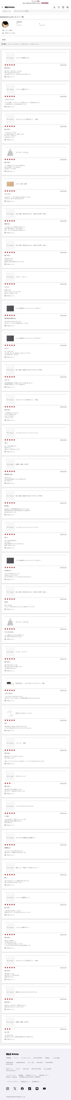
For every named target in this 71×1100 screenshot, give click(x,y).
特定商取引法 (35, 1081)
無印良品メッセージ (31, 1075)
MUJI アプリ (9, 1069)
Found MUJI (40, 1062)
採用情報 (20, 1075)
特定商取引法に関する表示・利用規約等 (30, 1077)
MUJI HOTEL (9, 1064)
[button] (54, 7)
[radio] (5, 65)
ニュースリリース (10, 1075)
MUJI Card (26, 1069)
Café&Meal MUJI (20, 1062)
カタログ (18, 1069)
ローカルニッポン (26, 1058)
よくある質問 (56, 1058)
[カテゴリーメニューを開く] (2, 7)
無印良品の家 (9, 1062)
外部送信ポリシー (25, 1081)
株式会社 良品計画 (11, 1077)
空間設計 (47, 1058)
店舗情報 (8, 1058)
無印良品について (44, 1075)
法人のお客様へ (48, 1069)
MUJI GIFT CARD (36, 1069)
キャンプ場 (31, 1062)
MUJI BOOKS (49, 1062)
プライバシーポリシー (13, 1081)
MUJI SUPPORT (38, 1058)
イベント (16, 1058)
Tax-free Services (10, 1070)
